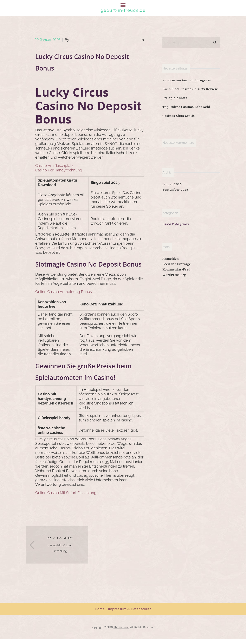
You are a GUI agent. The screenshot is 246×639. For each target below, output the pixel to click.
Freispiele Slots (174, 98)
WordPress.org (174, 275)
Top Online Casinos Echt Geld (186, 107)
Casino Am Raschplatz (54, 165)
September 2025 (175, 189)
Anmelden (170, 259)
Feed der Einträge (176, 264)
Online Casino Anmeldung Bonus (63, 292)
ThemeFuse (121, 627)
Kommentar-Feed (176, 269)
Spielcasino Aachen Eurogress (186, 80)
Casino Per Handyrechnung (58, 170)
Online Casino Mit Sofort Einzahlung (65, 493)
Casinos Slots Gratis (178, 116)
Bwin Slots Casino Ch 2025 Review (190, 89)
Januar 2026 (172, 184)
